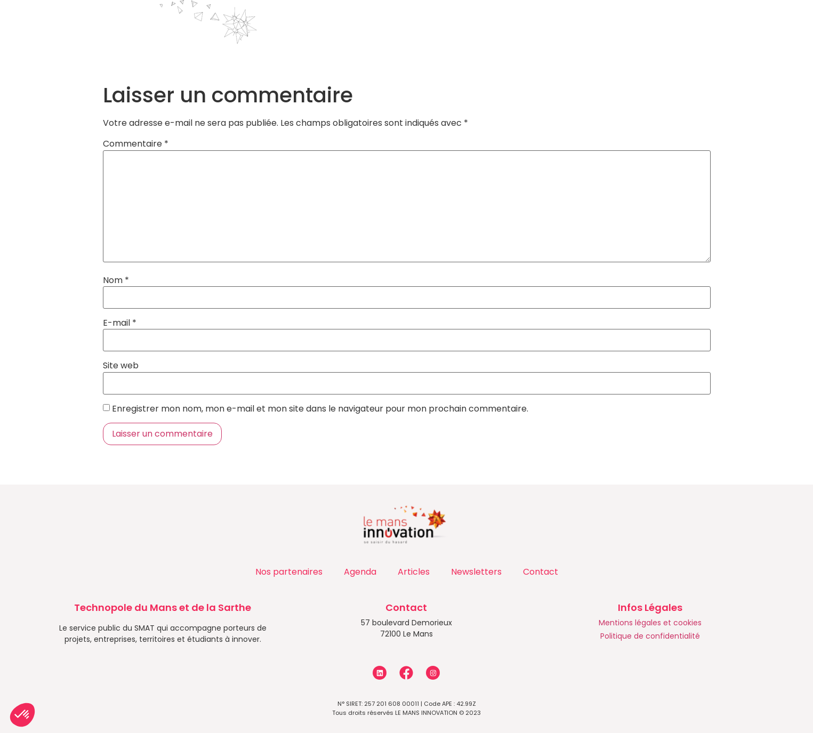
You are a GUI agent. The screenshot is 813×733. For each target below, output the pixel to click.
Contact (666, 24)
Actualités (494, 24)
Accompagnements (299, 24)
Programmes (407, 24)
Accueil (86, 24)
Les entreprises (585, 24)
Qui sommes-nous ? (175, 24)
